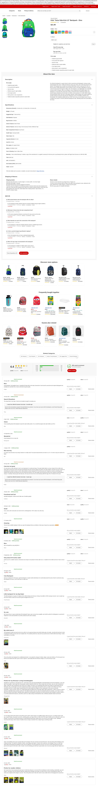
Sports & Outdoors (9, 2)
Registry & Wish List (77, 6)
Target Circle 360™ (66, 6)
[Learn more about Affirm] (73, 52)
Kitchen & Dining (37, 0)
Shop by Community (85, 2)
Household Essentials (66, 0)
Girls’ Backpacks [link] (41, 356)
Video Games (25, 2)
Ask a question (24, 253)
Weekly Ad (50, 3)
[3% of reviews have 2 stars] (49, 369)
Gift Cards (65, 2)
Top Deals (36, 3)
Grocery (59, 0)
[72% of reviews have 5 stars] (49, 365)
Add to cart (53, 39)
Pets (69, 2)
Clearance (8, 3)
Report (33, 204)
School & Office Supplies (46, 2)
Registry (77, 3)
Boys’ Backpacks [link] (32, 356)
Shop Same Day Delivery (69, 3)
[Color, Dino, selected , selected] (52, 32)
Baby (73, 0)
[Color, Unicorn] (70, 32)
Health (86, 0)
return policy (56, 186)
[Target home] (4, 11)
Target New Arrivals (16, 3)
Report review (91, 388)
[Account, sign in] (87, 10)
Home (31, 0)
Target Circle (86, 3)
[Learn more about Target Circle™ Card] (73, 48)
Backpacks (14, 15)
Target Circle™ (46, 6)
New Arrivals (3, 0)
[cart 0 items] (93, 10)
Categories (12, 10)
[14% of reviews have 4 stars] (49, 366)
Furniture (55, 0)
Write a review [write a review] (72, 370)
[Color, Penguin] (59, 32)
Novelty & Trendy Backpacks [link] (52, 356)
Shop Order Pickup (58, 3)
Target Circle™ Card (55, 6)
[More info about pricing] (82, 24)
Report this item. (40, 171)
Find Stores (92, 3)
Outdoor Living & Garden (47, 0)
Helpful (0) (23, 204)
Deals (4, 3)
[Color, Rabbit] (66, 32)
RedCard (81, 3)
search (79, 10)
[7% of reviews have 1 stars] (49, 370)
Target (3, 15)
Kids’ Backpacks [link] (24, 356)
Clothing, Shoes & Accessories (22, 0)
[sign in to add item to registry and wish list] (93, 44)
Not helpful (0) (28, 204)
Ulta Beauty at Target (75, 2)
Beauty (75, 0)
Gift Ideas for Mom (10, 0)
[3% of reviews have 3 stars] (49, 368)
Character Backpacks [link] (73, 356)
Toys (15, 2)
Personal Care (80, 0)
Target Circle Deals (43, 3)
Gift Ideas (61, 2)
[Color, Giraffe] (55, 32)
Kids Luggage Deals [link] (63, 356)
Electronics (19, 2)
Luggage (8, 15)
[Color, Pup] (63, 32)
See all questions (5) (12, 253)
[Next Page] (94, 32)
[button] (34, 308)
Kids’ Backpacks (21, 15)
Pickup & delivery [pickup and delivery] (29, 10)
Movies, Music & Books (34, 2)
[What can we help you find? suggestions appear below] (59, 10)
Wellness (90, 0)
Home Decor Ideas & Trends (27, 3)
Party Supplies (55, 2)
